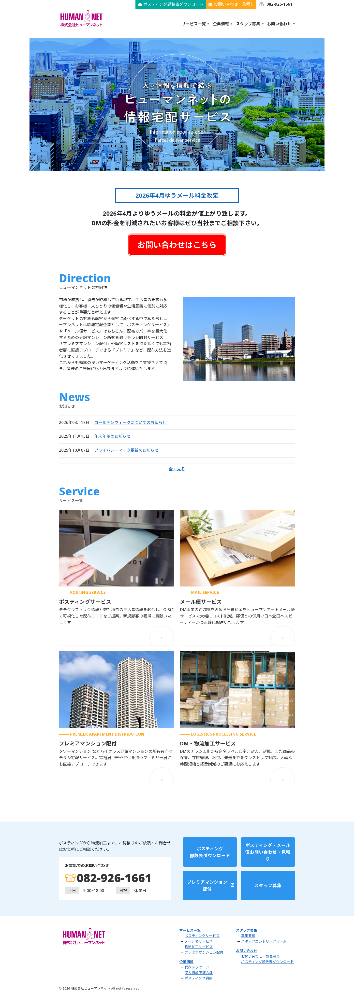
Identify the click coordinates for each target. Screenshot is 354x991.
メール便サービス (199, 939)
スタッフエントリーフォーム (264, 939)
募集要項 (248, 934)
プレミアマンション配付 (207, 886)
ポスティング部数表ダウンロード (173, 4)
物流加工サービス (199, 945)
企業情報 (221, 23)
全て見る (177, 470)
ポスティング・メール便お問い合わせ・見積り (267, 858)
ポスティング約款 (199, 976)
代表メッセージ (197, 965)
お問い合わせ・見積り (234, 4)
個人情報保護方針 (199, 971)
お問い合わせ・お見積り (260, 954)
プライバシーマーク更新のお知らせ (126, 450)
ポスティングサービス (202, 934)
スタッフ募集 (248, 23)
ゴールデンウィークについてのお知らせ (130, 422)
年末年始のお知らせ (112, 436)
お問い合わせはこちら (177, 244)
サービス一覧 (194, 23)
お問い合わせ (279, 23)
